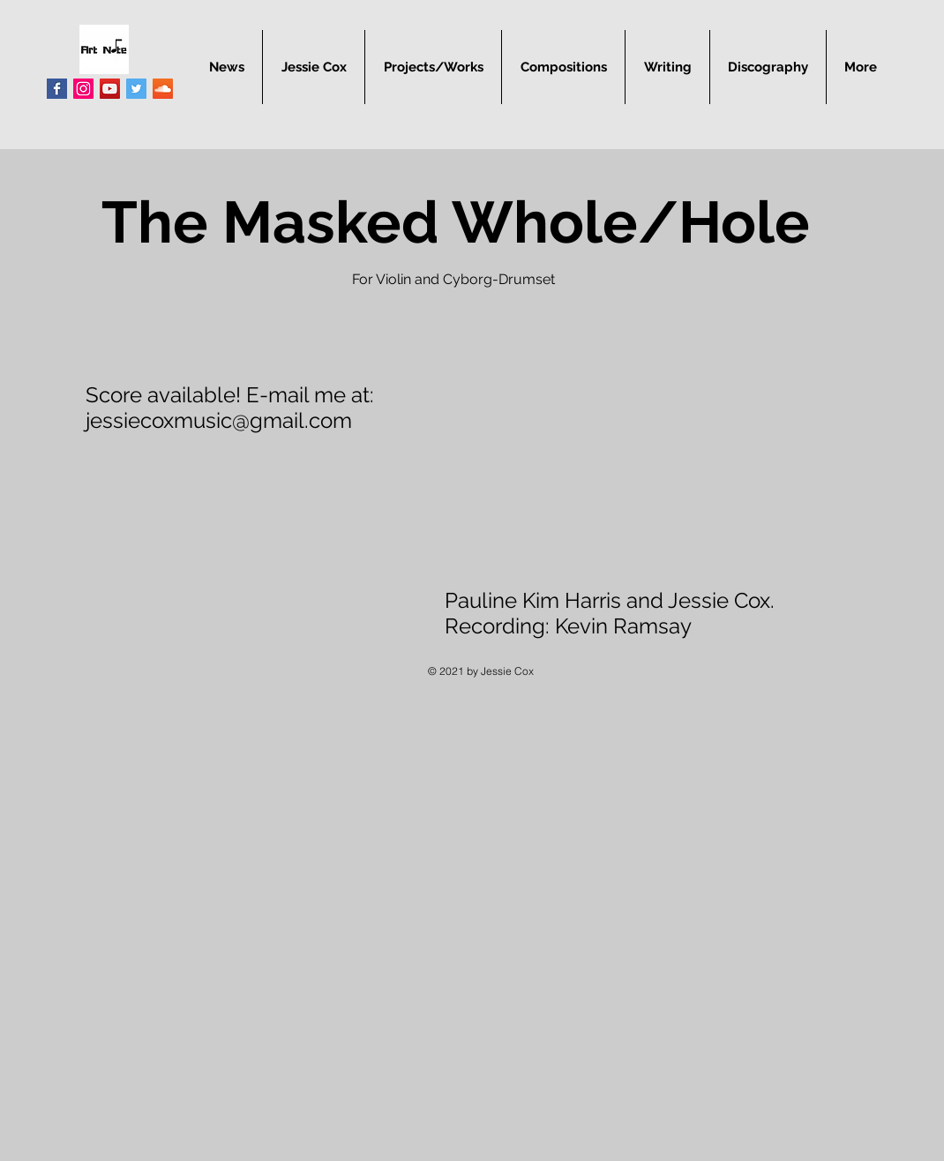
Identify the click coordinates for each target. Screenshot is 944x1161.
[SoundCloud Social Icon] (163, 89)
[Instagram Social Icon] (83, 89)
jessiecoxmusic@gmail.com (219, 420)
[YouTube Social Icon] (110, 89)
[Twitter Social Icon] (136, 89)
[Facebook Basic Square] (57, 89)
